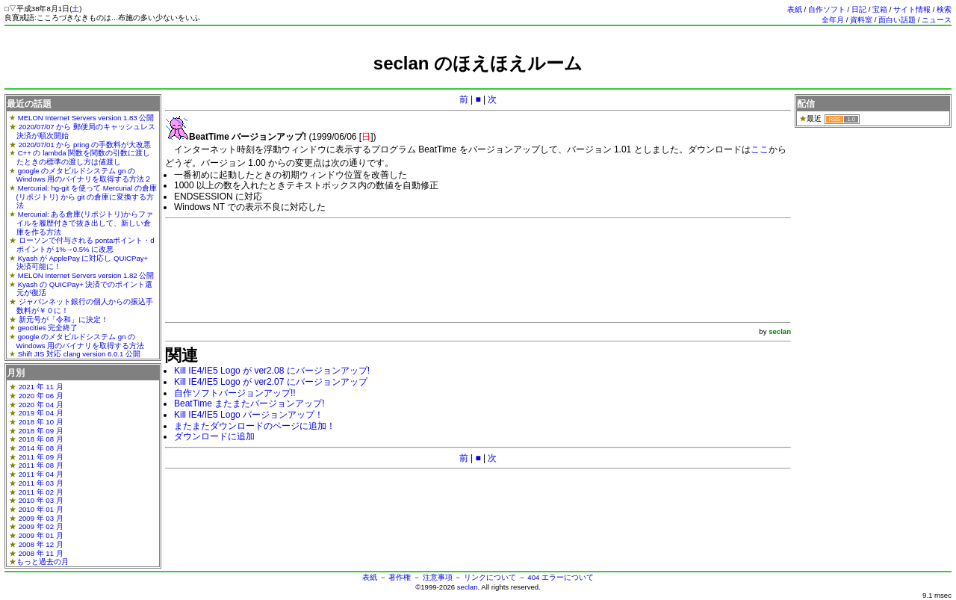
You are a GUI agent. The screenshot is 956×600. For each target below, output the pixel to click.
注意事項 (438, 577)
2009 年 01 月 (41, 535)
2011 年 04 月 (41, 474)
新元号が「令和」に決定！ (63, 319)
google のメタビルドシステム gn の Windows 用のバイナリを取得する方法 (80, 341)
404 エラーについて (560, 577)
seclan (467, 587)
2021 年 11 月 (41, 387)
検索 (944, 9)
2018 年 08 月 (41, 439)
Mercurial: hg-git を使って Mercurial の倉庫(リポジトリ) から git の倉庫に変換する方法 (86, 196)
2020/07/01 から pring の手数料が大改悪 (85, 144)
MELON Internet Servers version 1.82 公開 (86, 275)
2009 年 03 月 (41, 518)
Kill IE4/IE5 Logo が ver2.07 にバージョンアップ (270, 382)
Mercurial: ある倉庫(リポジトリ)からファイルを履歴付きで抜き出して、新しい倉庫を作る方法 (84, 222)
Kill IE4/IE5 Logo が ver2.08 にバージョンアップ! (272, 370)
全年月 (833, 20)
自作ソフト (826, 9)
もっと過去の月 (42, 561)
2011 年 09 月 (41, 457)
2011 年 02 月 (41, 492)
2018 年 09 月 (41, 431)
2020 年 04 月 (41, 404)
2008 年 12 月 (41, 544)
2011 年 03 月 (41, 483)
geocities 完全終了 (48, 328)
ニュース (937, 20)
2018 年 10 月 (41, 422)
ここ (760, 149)
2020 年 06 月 (41, 396)
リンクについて (490, 577)
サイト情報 (912, 9)
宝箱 (879, 9)
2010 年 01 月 (41, 509)
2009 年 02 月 (41, 526)
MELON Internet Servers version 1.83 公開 (86, 118)
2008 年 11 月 (41, 553)
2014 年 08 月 (41, 448)
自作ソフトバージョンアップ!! (235, 393)
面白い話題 (897, 20)
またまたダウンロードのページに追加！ (254, 426)
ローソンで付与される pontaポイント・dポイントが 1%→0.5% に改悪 (85, 244)
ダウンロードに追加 (214, 436)
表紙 (794, 9)
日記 (858, 9)
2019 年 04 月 (41, 413)
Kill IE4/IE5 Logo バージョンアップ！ (248, 414)
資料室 (861, 20)
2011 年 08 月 (41, 465)
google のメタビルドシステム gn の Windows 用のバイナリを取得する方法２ (84, 175)
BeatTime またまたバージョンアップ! (249, 403)
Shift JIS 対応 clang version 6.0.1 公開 (79, 354)
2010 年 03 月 (41, 500)
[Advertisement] (478, 80)
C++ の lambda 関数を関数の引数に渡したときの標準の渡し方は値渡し (83, 157)
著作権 (399, 577)
